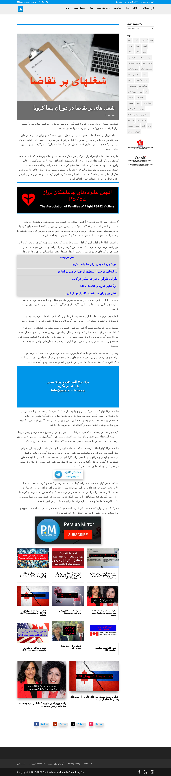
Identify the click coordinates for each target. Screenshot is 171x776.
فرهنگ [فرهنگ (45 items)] (138, 103)
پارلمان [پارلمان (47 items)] (130, 126)
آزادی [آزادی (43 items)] (129, 40)
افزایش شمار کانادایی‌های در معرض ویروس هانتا (68, 611)
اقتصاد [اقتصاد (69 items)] (138, 46)
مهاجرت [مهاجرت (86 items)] (141, 109)
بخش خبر (111, 115)
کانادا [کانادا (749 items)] (143, 126)
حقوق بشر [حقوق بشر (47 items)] (136, 74)
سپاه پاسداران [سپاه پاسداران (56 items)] (140, 97)
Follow (44, 724)
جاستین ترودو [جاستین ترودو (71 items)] (147, 63)
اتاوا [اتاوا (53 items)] (151, 40)
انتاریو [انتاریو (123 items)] (145, 46)
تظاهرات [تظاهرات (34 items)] (131, 63)
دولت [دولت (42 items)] (146, 80)
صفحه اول (119, 2)
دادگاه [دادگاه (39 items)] (145, 74)
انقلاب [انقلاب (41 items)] (138, 52)
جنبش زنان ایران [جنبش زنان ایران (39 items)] (146, 69)
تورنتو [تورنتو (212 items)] (138, 63)
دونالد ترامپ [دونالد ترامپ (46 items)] (143, 86)
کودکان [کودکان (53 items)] (130, 131)
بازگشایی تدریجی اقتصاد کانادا (98, 286)
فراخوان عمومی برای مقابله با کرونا (94, 264)
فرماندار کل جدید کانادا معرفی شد (71, 646)
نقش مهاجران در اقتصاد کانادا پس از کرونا (91, 293)
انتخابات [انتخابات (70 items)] (130, 52)
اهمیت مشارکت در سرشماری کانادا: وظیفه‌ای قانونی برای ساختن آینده (103, 575)
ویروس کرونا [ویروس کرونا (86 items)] (141, 120)
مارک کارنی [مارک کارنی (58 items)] (132, 109)
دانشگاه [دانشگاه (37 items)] (130, 80)
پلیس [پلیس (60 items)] (137, 126)
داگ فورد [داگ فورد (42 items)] (139, 80)
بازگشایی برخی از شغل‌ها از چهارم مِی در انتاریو (87, 271)
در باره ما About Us (131, 2)
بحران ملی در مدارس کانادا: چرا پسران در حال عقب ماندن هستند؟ (33, 575)
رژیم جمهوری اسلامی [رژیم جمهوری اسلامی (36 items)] (135, 92)
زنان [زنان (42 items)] (146, 92)
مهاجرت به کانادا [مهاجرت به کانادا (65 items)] (133, 114)
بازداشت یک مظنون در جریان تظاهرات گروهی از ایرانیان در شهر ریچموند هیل (68, 575)
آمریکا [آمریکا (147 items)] (136, 40)
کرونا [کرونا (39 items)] (149, 126)
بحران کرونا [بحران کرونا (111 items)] (132, 57)
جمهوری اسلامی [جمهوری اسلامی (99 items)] (133, 69)
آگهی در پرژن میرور (147, 2)
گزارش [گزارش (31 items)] (137, 131)
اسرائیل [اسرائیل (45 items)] (130, 46)
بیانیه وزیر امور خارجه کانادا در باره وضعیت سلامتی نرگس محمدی (102, 612)
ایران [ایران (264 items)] (144, 52)
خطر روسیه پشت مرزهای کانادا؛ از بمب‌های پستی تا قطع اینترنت (33, 612)
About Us (88, 763)
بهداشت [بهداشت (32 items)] (141, 57)
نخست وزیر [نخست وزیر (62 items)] (145, 114)
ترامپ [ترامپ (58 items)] (148, 57)
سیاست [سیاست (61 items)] (130, 103)
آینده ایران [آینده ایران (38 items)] (144, 40)
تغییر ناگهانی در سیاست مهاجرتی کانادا (105, 648)
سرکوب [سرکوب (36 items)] (130, 97)
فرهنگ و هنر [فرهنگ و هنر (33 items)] (147, 103)
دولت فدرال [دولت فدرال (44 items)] (132, 86)
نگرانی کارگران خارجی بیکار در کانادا (94, 278)
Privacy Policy (74, 763)
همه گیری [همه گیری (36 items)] (131, 120)
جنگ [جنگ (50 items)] (129, 74)
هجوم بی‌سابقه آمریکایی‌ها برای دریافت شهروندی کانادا (34, 648)
